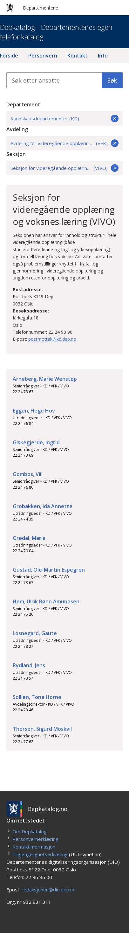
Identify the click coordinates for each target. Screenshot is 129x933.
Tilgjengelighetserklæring (40, 854)
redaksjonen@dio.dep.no (49, 889)
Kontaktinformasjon (33, 846)
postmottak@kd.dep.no (52, 339)
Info (103, 55)
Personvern (42, 55)
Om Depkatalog (29, 831)
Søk (112, 80)
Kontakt (77, 55)
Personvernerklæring (35, 839)
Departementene (32, 7)
